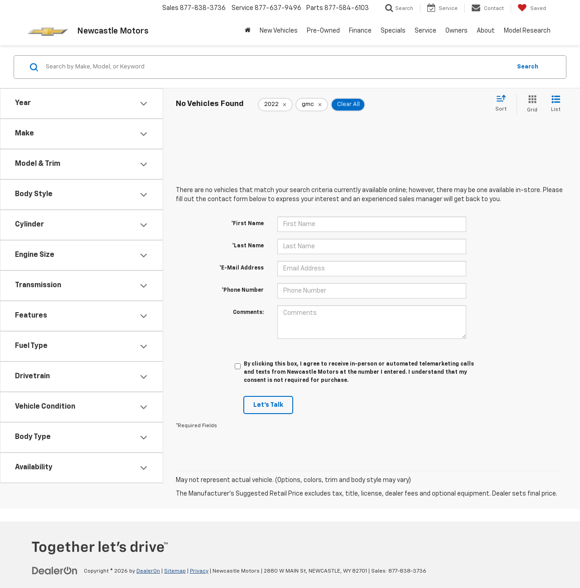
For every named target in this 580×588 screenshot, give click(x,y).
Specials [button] (393, 31)
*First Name (247, 224)
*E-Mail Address (241, 268)
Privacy (199, 571)
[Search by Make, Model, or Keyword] (277, 67)
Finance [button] (360, 31)
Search (527, 67)
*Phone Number (243, 290)
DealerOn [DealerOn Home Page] (148, 571)
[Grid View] (530, 104)
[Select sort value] (504, 104)
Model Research (527, 31)
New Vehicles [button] (279, 31)
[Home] (247, 30)
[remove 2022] (275, 104)
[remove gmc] (311, 104)
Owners (456, 31)
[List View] (555, 104)
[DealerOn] (55, 571)
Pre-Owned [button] (323, 31)
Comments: (248, 312)
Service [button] (425, 31)
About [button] (486, 31)
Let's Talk (268, 405)
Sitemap (175, 571)
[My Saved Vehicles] (532, 8)
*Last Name (248, 246)
